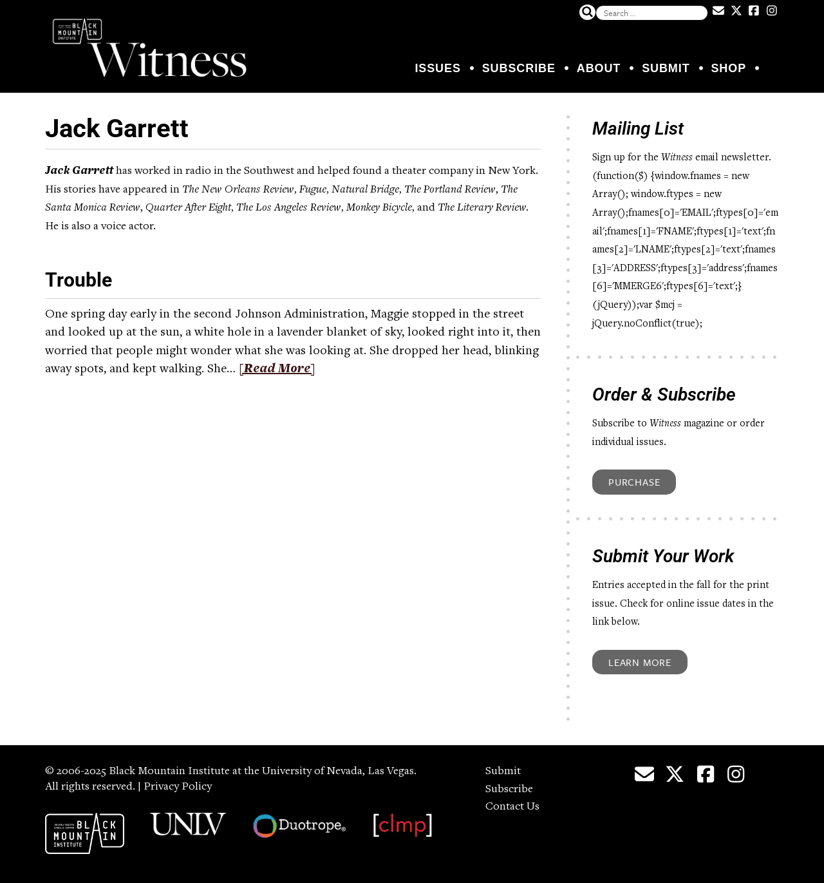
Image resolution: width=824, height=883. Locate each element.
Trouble (78, 280)
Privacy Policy (178, 787)
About (599, 68)
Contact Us (512, 807)
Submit (665, 68)
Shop (728, 68)
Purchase (634, 482)
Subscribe (519, 68)
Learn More (639, 662)
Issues (437, 68)
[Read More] (277, 369)
